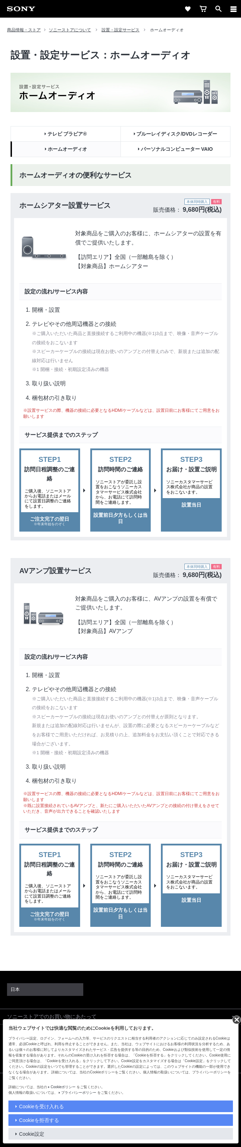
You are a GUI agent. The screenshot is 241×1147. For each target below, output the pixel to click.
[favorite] (187, 9)
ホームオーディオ (67, 149)
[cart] (203, 9)
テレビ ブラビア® (67, 134)
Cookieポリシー (63, 1087)
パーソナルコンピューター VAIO (177, 149)
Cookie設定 (31, 1134)
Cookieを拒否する (39, 1120)
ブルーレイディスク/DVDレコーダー (176, 134)
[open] (218, 9)
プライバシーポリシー (78, 1093)
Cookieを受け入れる (41, 1106)
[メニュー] (233, 9)
